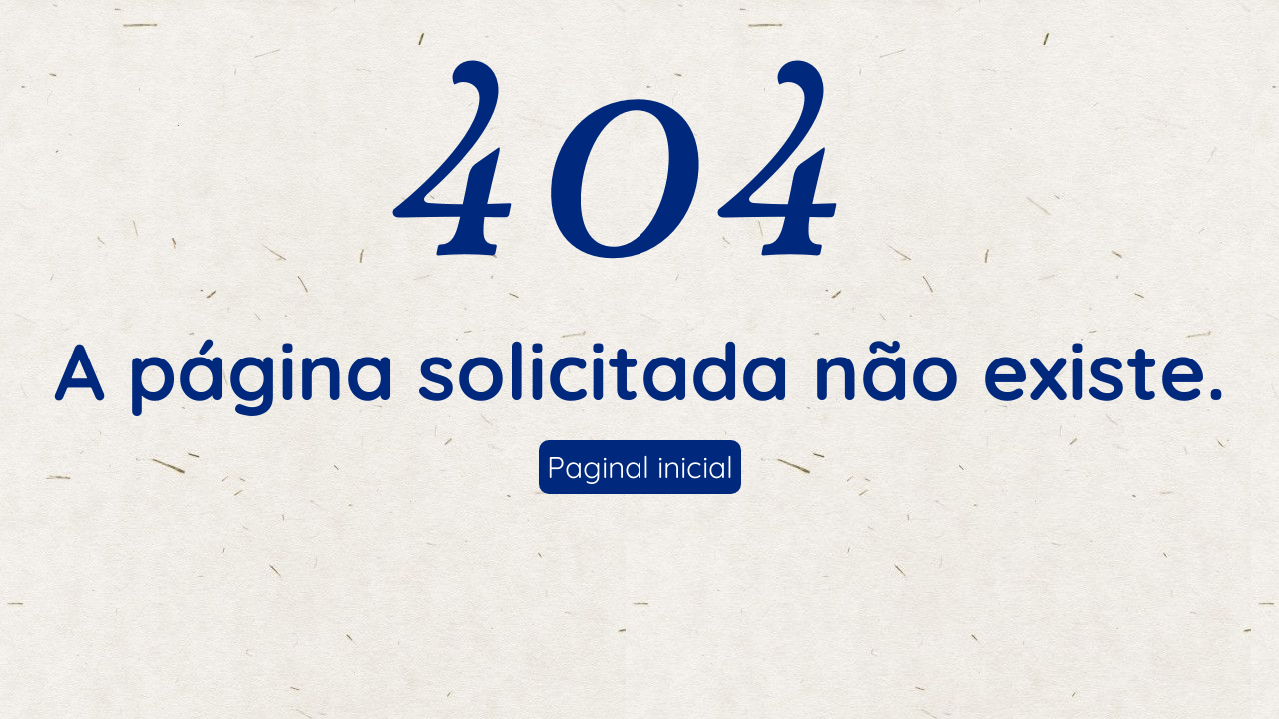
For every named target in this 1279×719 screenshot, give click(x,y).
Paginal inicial (640, 467)
